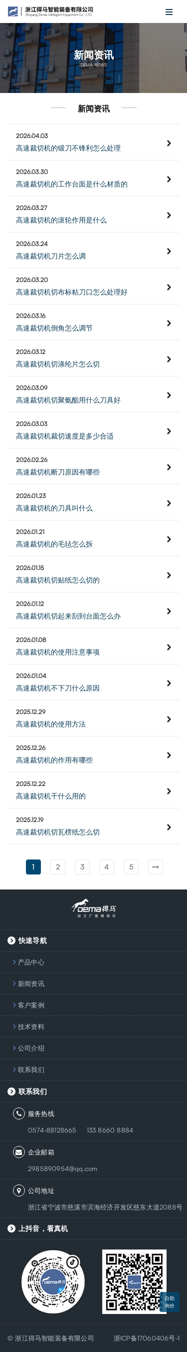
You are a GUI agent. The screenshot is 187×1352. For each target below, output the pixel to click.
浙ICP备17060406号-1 (147, 1338)
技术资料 (31, 1026)
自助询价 (170, 1301)
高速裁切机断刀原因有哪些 (58, 472)
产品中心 (31, 962)
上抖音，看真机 (43, 1228)
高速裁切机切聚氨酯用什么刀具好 (68, 400)
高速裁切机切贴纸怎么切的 (58, 580)
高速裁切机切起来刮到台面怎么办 (68, 616)
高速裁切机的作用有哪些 (54, 760)
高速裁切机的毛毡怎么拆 (54, 544)
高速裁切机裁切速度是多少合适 (65, 436)
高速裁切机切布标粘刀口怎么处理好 (72, 292)
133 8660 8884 (110, 1130)
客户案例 (31, 1005)
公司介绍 (31, 1048)
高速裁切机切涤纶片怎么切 (58, 364)
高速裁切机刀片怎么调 (51, 256)
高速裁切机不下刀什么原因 (58, 688)
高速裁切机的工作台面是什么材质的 (72, 184)
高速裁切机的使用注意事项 (58, 652)
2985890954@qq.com (62, 1168)
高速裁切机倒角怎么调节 (54, 328)
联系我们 (31, 1070)
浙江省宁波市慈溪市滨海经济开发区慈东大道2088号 (105, 1207)
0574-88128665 (52, 1130)
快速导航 (32, 940)
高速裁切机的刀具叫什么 (54, 508)
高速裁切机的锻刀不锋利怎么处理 (68, 148)
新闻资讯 (31, 984)
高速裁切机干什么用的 (51, 796)
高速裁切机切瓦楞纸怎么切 (58, 832)
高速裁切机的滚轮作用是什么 (61, 220)
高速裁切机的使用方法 (51, 724)
